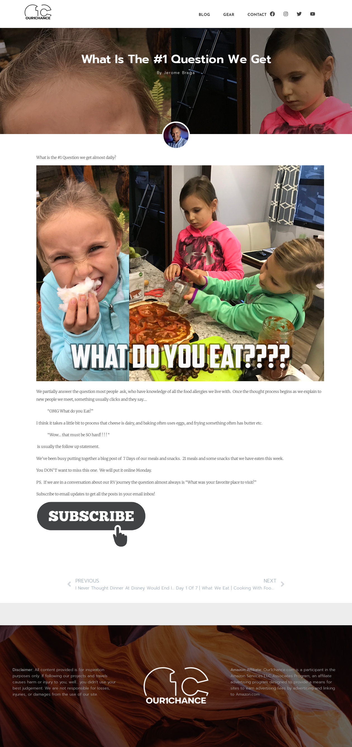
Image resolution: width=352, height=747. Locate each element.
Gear (228, 14)
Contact (257, 14)
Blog (204, 14)
